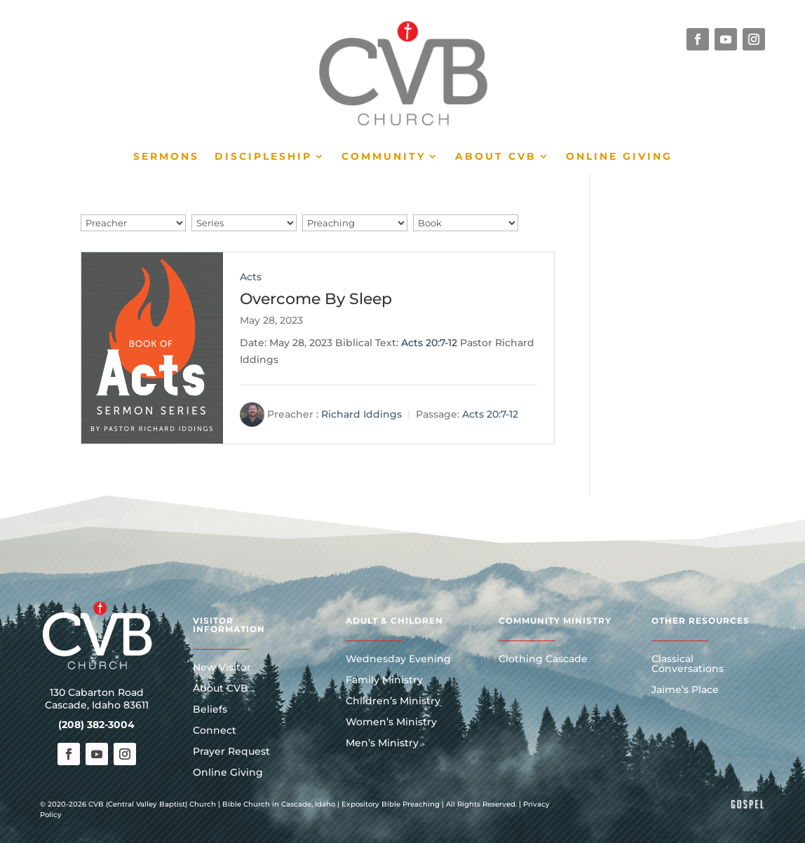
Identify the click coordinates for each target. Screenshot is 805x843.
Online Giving (619, 157)
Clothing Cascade (543, 659)
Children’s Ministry (393, 701)
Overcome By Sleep (316, 298)
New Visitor (222, 667)
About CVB (495, 157)
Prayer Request (231, 752)
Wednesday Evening (398, 659)
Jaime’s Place (685, 690)
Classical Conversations (687, 664)
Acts (251, 276)
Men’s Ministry (382, 743)
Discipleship (263, 157)
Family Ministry (384, 680)
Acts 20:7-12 (429, 342)
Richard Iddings (361, 414)
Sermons (166, 157)
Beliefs (210, 709)
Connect (214, 730)
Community (383, 157)
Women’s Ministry (391, 722)
